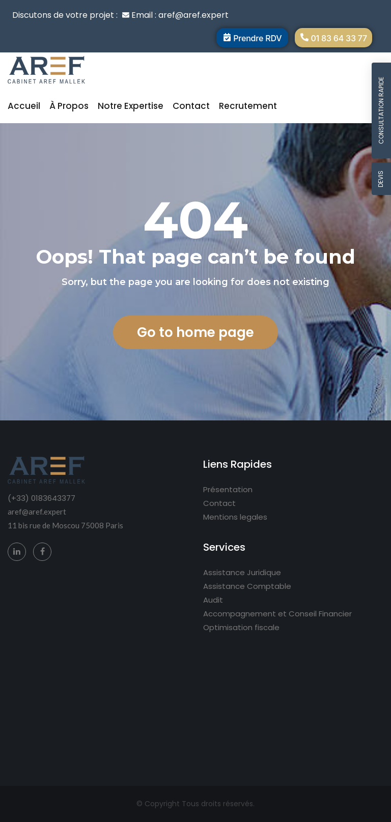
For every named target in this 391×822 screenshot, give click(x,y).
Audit (213, 599)
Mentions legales (235, 517)
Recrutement (248, 106)
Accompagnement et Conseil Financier (277, 613)
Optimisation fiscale (241, 627)
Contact (191, 106)
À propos (69, 106)
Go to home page (195, 332)
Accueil (24, 106)
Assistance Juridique (242, 572)
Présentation (228, 489)
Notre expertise (130, 106)
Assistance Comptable (247, 586)
